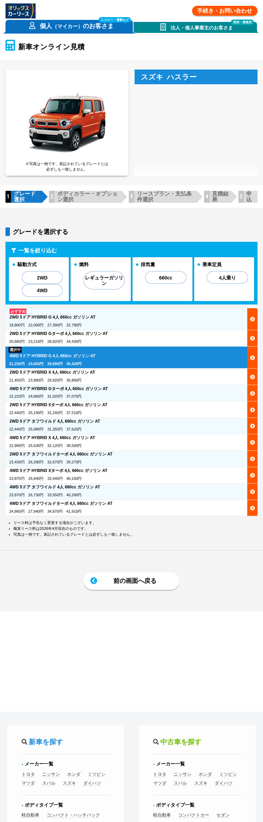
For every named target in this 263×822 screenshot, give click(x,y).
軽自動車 (30, 815)
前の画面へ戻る (134, 580)
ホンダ (73, 774)
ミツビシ (96, 774)
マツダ (28, 783)
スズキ (69, 783)
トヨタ (28, 774)
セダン (223, 815)
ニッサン (51, 774)
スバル (48, 783)
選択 (252, 319)
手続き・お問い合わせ (224, 11)
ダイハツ (92, 783)
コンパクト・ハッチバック (73, 815)
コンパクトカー (193, 815)
